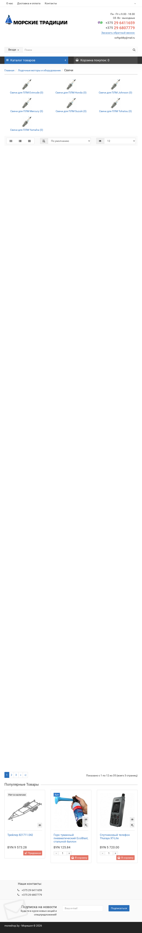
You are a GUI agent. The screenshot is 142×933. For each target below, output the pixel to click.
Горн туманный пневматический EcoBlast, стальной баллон (71, 838)
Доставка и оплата (28, 3)
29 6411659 (120, 23)
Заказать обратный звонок (118, 32)
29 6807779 (120, 28)
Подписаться (119, 908)
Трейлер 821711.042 (20, 835)
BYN (131, 3)
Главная (9, 70)
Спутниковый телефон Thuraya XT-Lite (115, 836)
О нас (9, 3)
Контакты (51, 3)
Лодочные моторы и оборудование (39, 70)
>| (25, 774)
